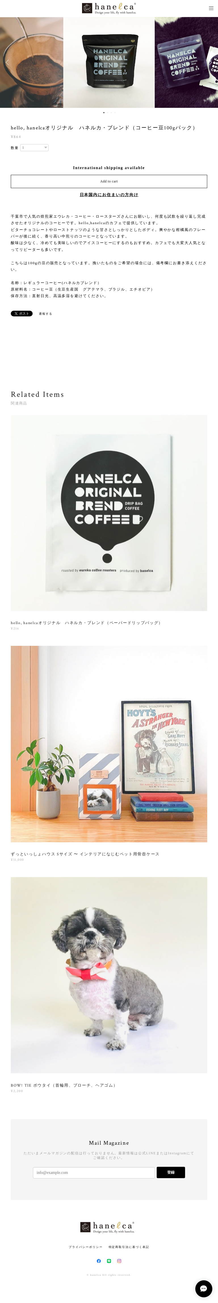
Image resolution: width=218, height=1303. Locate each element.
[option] (109, 62)
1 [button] (103, 112)
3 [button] (111, 112)
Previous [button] (8, 62)
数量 (15, 148)
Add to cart (109, 181)
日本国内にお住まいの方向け (109, 195)
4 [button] (115, 112)
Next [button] (209, 62)
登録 (171, 1172)
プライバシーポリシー (85, 1247)
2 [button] (107, 112)
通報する (46, 313)
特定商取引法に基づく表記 (129, 1247)
